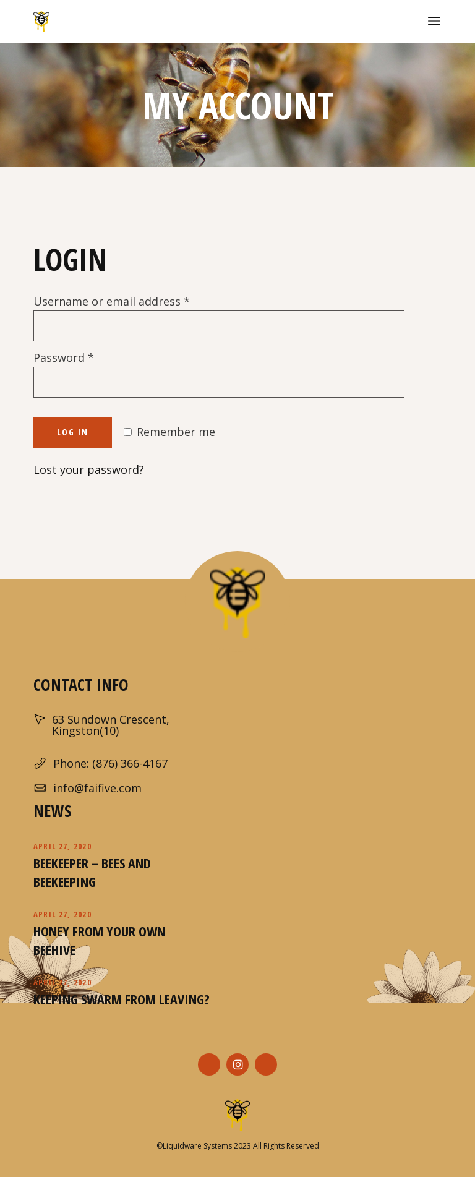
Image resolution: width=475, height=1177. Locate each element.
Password (63, 357)
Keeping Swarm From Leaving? (121, 999)
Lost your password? (88, 469)
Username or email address (111, 301)
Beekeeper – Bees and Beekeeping (92, 872)
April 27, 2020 (62, 846)
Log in (73, 432)
